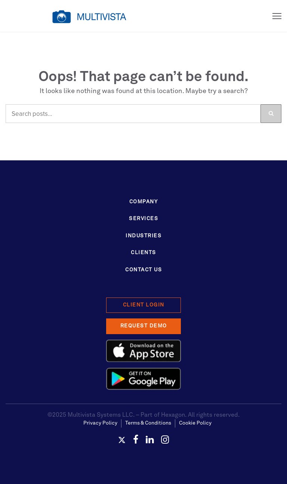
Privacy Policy (100, 423)
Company (143, 201)
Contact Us (143, 269)
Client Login (143, 305)
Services (143, 218)
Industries (143, 235)
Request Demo (143, 326)
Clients (143, 252)
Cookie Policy (195, 423)
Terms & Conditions (148, 423)
